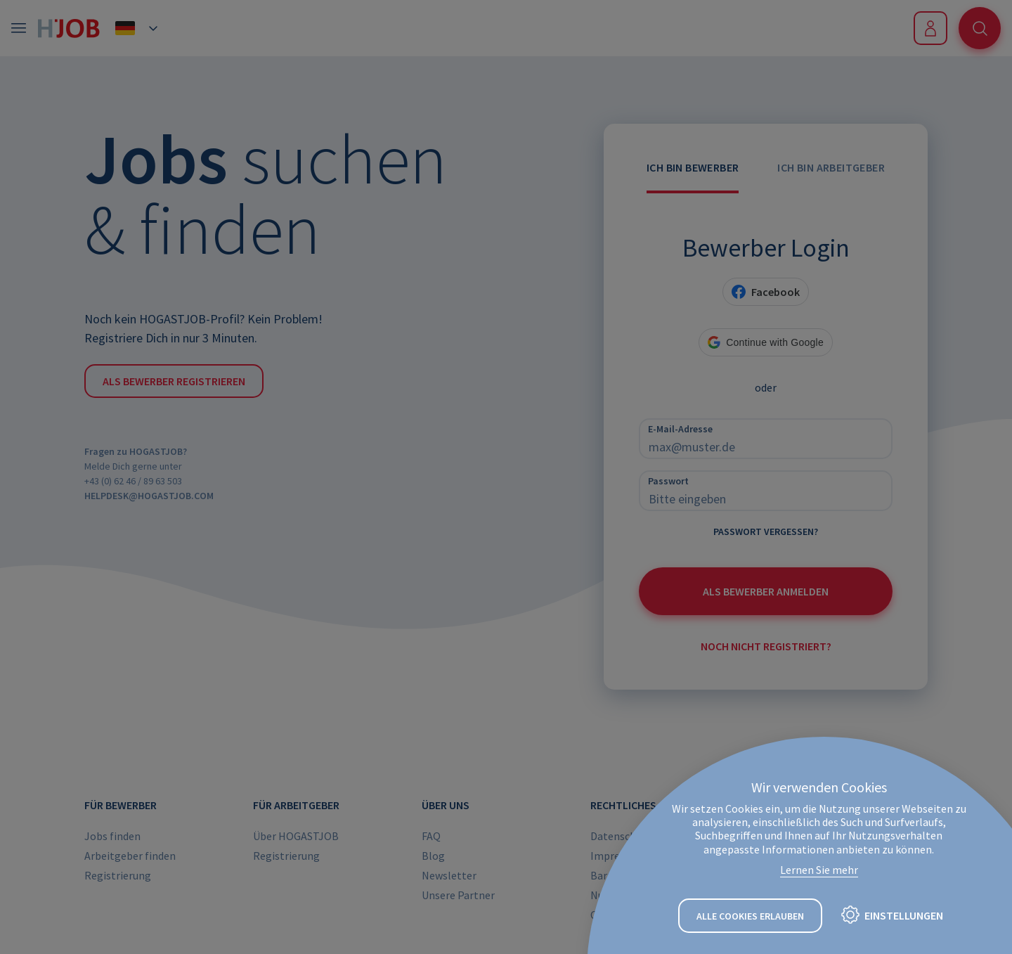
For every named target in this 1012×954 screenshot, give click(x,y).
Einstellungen (903, 915)
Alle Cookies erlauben (750, 916)
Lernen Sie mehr (819, 870)
